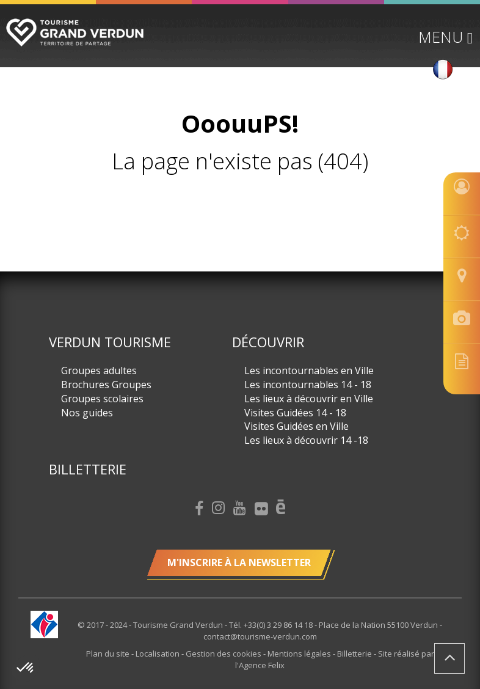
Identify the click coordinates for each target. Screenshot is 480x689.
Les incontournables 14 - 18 (307, 384)
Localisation (158, 653)
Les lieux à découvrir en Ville (308, 398)
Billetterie (87, 469)
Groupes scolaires (102, 398)
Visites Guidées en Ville (296, 426)
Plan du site (108, 653)
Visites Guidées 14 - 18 (295, 412)
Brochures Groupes (106, 384)
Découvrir (268, 342)
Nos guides (87, 412)
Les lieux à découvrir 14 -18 (306, 440)
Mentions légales (300, 653)
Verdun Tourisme (110, 342)
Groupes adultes (99, 370)
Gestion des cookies (224, 653)
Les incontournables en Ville (309, 370)
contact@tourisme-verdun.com (260, 636)
